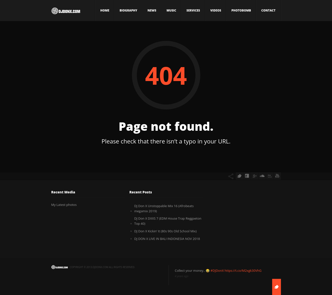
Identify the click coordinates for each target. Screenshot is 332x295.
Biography (128, 10)
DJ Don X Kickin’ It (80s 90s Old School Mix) (165, 231)
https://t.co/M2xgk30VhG (243, 270)
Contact (268, 10)
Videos (215, 10)
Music (171, 10)
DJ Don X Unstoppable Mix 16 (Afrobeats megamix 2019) (164, 208)
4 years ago (182, 276)
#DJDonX (217, 270)
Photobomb (241, 10)
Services (193, 10)
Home (104, 10)
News (152, 10)
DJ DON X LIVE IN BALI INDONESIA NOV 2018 (167, 238)
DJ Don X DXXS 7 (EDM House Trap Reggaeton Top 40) (168, 221)
